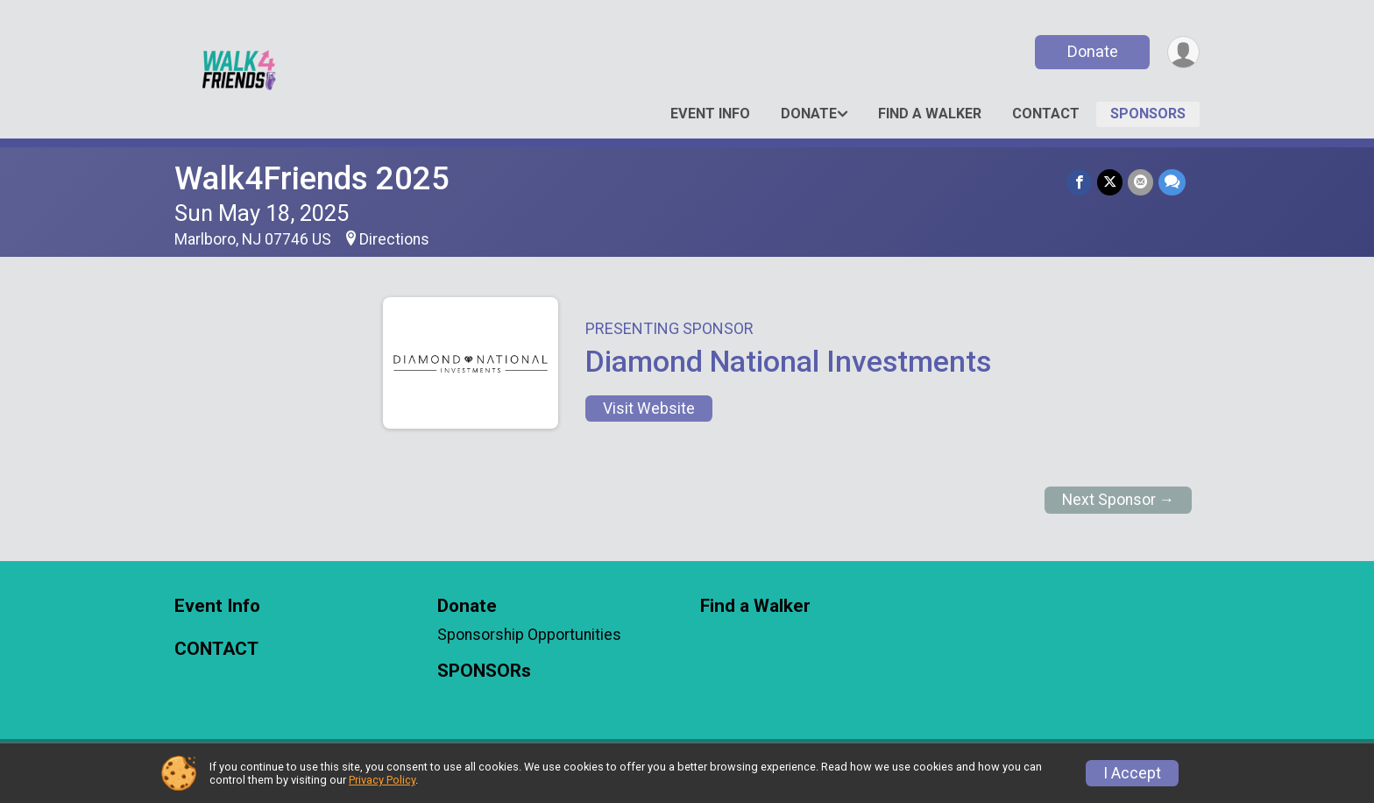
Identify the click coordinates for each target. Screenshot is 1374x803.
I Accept (1132, 773)
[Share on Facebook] (1079, 182)
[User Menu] (1183, 52)
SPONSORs (1148, 113)
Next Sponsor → (1118, 499)
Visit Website (649, 408)
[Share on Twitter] (1110, 182)
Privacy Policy (382, 779)
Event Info (710, 113)
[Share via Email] (1140, 182)
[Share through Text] (1172, 182)
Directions (394, 239)
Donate (1092, 51)
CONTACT (1046, 113)
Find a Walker (929, 113)
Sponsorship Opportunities (529, 634)
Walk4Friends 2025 (312, 178)
